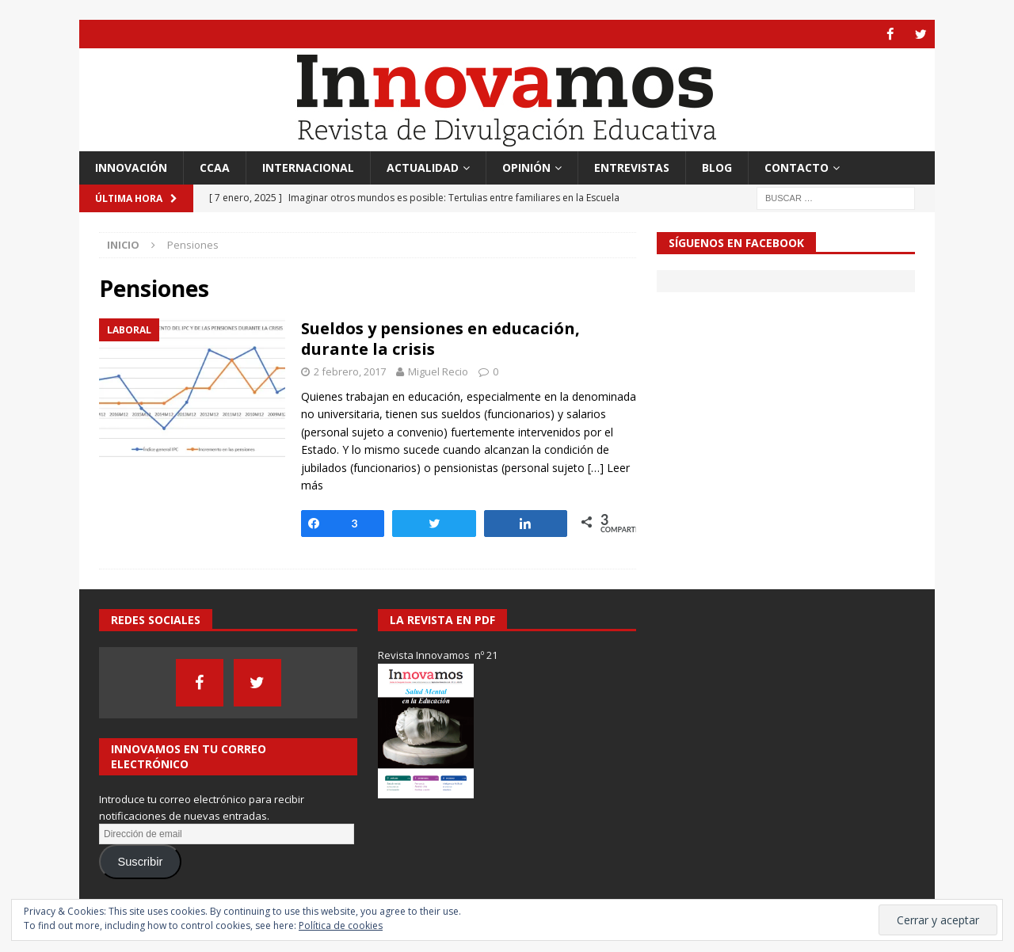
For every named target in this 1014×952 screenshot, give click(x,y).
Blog (717, 166)
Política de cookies (341, 925)
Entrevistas (631, 166)
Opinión (526, 166)
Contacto (796, 166)
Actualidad (423, 166)
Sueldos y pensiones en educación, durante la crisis (440, 339)
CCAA (215, 166)
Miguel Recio (438, 371)
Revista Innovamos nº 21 (437, 655)
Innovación (131, 166)
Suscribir (139, 861)
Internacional (308, 166)
